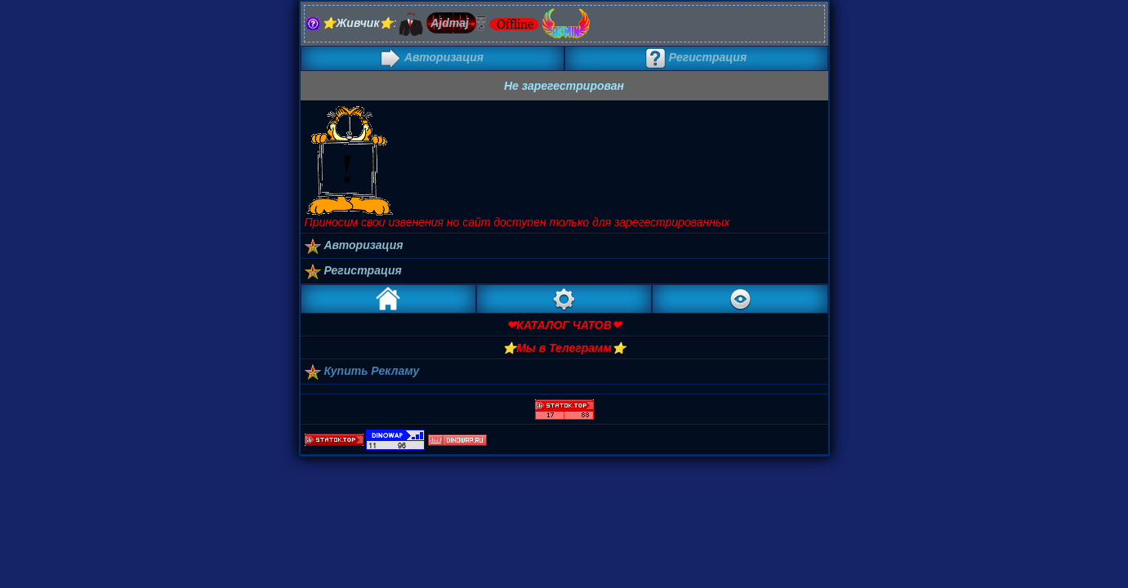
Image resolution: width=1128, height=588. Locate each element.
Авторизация (432, 57)
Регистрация (696, 57)
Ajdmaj (449, 22)
